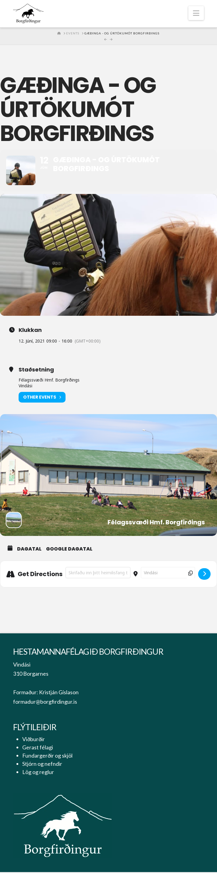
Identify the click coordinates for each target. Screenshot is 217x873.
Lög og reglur (38, 772)
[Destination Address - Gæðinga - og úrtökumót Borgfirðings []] (168, 573)
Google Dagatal (69, 550)
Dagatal (29, 550)
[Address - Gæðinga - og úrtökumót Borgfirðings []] (98, 573)
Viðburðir (33, 740)
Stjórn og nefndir (42, 764)
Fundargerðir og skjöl (47, 756)
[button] (196, 13)
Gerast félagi (37, 748)
